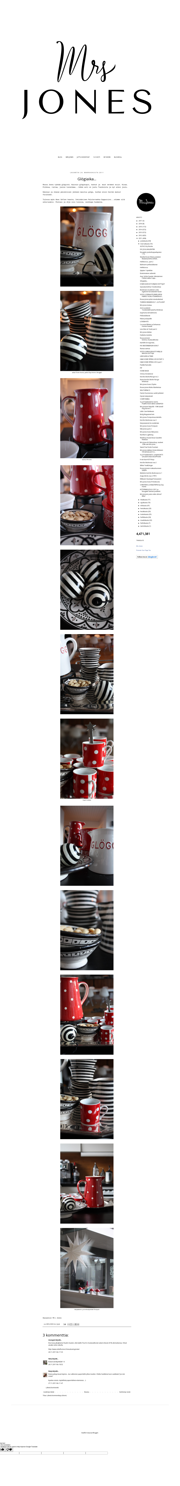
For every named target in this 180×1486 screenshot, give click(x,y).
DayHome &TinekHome (148, 313)
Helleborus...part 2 (146, 262)
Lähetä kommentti (52, 1388)
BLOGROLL (118, 157)
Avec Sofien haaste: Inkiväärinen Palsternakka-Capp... (151, 277)
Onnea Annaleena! (146, 374)
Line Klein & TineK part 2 (148, 329)
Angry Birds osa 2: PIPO (148, 476)
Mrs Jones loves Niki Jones (149, 432)
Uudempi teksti (48, 1392)
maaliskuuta (144, 520)
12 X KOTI (96, 157)
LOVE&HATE (144, 321)
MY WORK (107, 157)
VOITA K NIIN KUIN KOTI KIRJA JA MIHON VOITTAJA (151, 352)
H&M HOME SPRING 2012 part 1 (151, 362)
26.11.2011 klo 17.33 (55, 1352)
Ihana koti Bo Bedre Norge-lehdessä (149, 380)
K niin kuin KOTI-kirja (147, 459)
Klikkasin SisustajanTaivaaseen (150, 479)
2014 (140, 229)
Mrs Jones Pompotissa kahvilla (150, 417)
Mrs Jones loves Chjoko (148, 384)
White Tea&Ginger (146, 465)
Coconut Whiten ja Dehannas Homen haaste (150, 325)
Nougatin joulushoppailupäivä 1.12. (150, 253)
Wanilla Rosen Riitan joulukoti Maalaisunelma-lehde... (150, 258)
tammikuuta (144, 526)
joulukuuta (144, 241)
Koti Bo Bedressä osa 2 (148, 462)
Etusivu (86, 1392)
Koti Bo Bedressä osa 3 (148, 420)
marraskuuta (145, 244)
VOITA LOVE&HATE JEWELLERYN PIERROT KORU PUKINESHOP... (151, 295)
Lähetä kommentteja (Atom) (56, 1395)
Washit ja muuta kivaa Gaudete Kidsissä (151, 439)
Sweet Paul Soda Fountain (149, 447)
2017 (140, 221)
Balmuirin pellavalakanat (148, 265)
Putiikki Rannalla (145, 365)
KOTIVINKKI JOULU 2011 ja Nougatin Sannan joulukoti (150, 490)
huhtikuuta (144, 517)
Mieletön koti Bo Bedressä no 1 (151, 473)
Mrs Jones (139, 546)
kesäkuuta (144, 511)
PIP (141, 368)
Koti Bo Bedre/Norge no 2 (149, 377)
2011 (140, 238)
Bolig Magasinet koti (147, 414)
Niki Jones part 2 (146, 429)
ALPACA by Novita (146, 246)
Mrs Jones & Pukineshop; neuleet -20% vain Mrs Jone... (151, 443)
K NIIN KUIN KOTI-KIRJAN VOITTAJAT (152, 284)
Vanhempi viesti (124, 1392)
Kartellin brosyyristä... (147, 343)
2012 (140, 235)
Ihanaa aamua (145, 348)
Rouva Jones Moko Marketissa (150, 387)
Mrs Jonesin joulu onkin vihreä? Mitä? (151, 495)
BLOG (60, 157)
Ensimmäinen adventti (148, 273)
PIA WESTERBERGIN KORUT (149, 346)
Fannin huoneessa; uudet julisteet (152, 393)
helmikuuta (144, 523)
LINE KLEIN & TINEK (146, 356)
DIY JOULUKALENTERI (147, 249)
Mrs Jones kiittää (146, 332)
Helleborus (144, 267)
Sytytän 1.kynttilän (146, 270)
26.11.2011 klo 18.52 (55, 1364)
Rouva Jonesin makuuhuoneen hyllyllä (150, 469)
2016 (140, 224)
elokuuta (143, 506)
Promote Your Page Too (143, 550)
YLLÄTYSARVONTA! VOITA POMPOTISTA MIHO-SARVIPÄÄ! (151, 403)
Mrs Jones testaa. (146, 305)
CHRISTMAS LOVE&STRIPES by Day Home (152, 486)
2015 (140, 227)
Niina (50, 1359)
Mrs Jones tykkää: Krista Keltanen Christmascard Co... (151, 451)
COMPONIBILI (145, 399)
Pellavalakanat (145, 316)
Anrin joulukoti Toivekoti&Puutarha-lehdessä (151, 309)
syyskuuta (144, 503)
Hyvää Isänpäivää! (146, 396)
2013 (140, 232)
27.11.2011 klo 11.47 (55, 1383)
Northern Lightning (146, 435)
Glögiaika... (144, 281)
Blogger (95, 1433)
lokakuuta (144, 500)
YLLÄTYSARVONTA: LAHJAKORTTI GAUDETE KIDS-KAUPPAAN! (151, 456)
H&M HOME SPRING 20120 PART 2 (152, 359)
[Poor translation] (9, 1450)
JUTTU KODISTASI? (83, 157)
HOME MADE (144, 371)
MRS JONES (69, 157)
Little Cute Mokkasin (147, 411)
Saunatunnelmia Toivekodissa (150, 287)
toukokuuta (144, 514)
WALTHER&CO (145, 390)
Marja (50, 1371)
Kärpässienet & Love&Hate (149, 423)
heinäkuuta (144, 508)
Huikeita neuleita (146, 335)
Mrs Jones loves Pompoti (149, 426)
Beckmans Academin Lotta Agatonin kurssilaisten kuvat (151, 291)
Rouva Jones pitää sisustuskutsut (151, 299)
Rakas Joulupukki (146, 319)
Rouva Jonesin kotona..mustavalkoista (149, 339)
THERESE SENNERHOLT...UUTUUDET (152, 302)
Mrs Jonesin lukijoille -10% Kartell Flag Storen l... (151, 407)
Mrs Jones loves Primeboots (150, 482)
